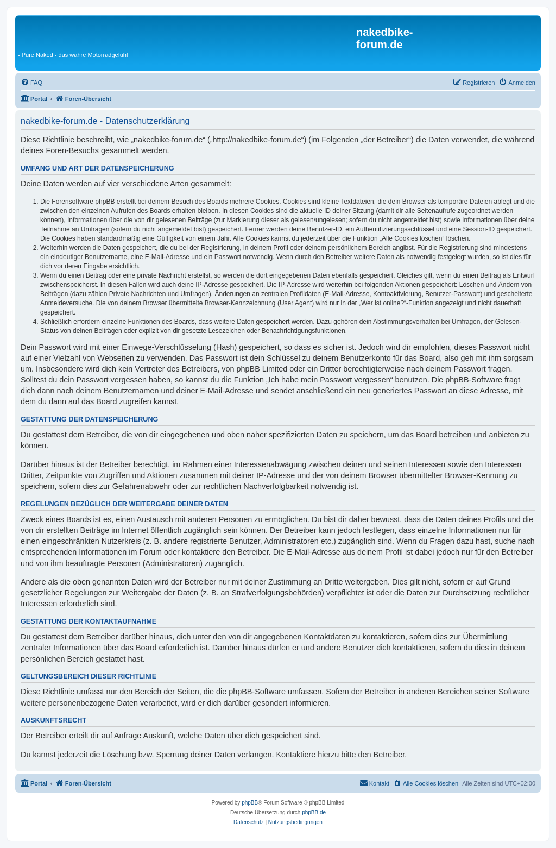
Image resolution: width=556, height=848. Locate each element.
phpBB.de (314, 812)
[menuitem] (31, 82)
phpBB (250, 803)
